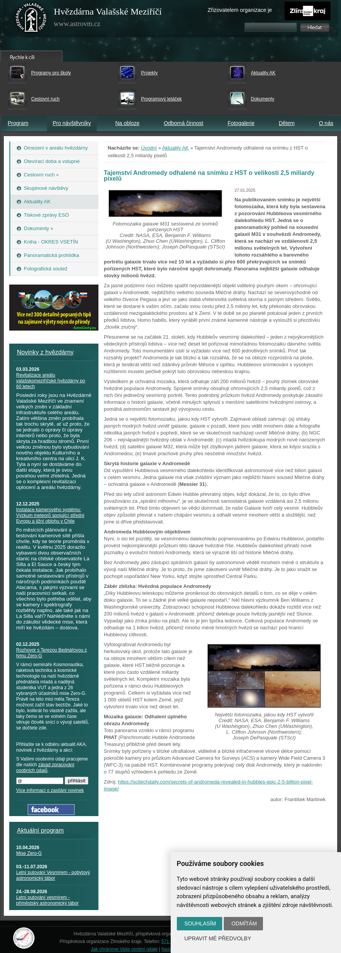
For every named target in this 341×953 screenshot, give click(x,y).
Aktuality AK (263, 73)
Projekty (149, 73)
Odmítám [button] (244, 923)
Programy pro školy (51, 73)
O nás (326, 123)
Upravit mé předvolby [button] (218, 938)
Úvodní (149, 148)
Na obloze (127, 123)
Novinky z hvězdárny (45, 352)
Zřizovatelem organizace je (240, 10)
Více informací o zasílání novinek (50, 790)
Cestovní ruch (45, 99)
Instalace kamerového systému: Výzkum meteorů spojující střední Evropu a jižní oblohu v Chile (50, 515)
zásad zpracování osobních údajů (45, 767)
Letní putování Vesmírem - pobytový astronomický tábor (53, 875)
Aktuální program (40, 830)
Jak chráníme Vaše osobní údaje (124, 949)
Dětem (286, 123)
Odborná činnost (183, 123)
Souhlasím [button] (200, 923)
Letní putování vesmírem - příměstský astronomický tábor (47, 900)
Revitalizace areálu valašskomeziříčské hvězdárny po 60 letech (50, 380)
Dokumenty (262, 99)
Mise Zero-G (29, 853)
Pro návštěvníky (72, 123)
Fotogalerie (241, 123)
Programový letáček (161, 99)
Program (18, 123)
